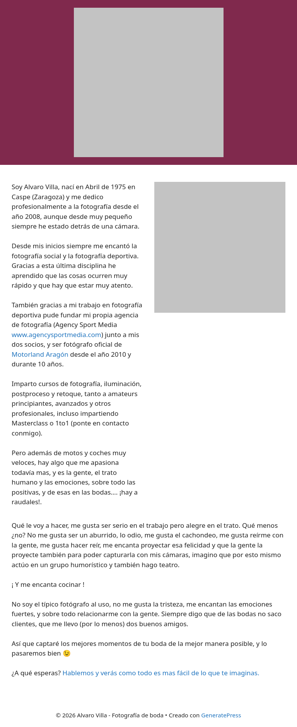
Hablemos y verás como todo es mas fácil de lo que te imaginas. (161, 672)
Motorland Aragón (40, 354)
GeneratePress (221, 715)
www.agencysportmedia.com (56, 334)
